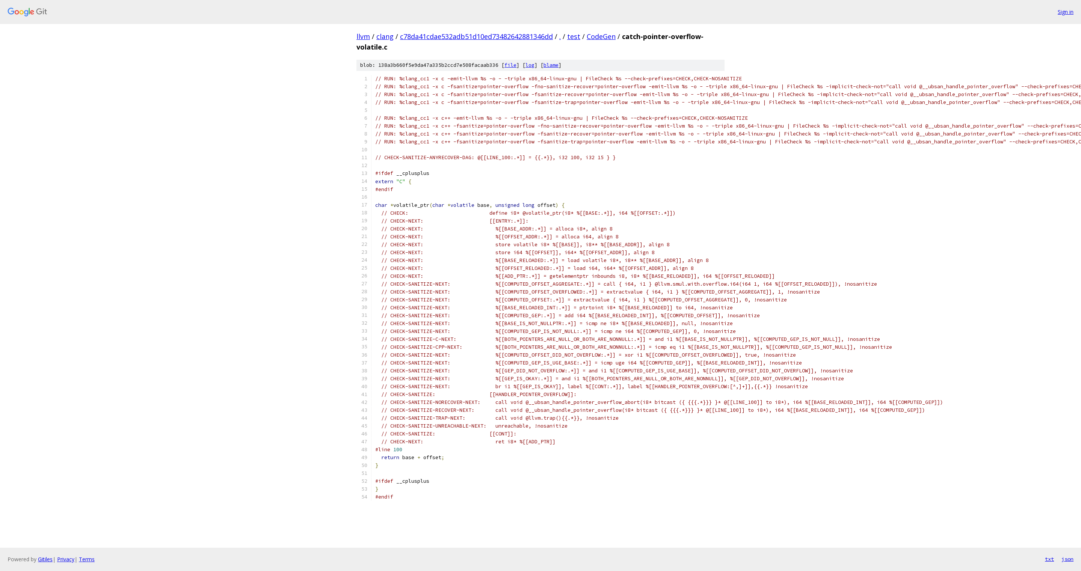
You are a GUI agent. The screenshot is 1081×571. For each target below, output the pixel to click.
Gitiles (45, 559)
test (573, 36)
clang (385, 36)
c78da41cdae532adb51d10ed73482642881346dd (476, 36)
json (1067, 559)
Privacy (65, 559)
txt (1049, 559)
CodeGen (601, 36)
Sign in (1065, 11)
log (529, 65)
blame (551, 65)
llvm (363, 36)
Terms (87, 559)
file (510, 65)
